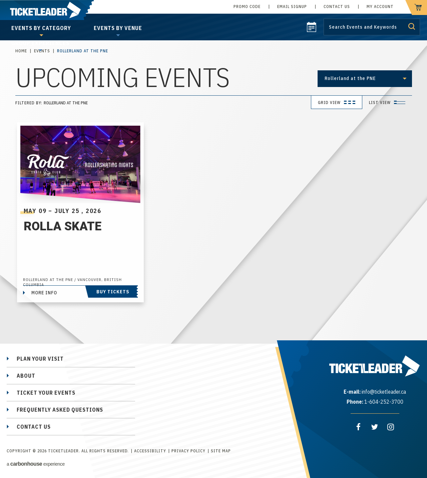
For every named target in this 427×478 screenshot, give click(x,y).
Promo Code (247, 6)
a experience (36, 464)
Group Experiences (40, 43)
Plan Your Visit (40, 358)
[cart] (416, 7)
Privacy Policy (188, 450)
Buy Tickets (112, 292)
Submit (411, 26)
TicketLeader (47, 10)
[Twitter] (374, 427)
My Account (380, 6)
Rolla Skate (62, 226)
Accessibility (150, 450)
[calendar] (311, 30)
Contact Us (337, 6)
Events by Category (41, 28)
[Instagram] (390, 427)
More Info (44, 293)
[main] (213, 175)
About (26, 375)
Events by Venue (118, 28)
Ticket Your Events (46, 392)
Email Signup (292, 6)
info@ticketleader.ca (384, 391)
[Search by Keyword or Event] (372, 27)
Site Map (221, 450)
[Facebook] (358, 427)
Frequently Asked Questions (60, 409)
